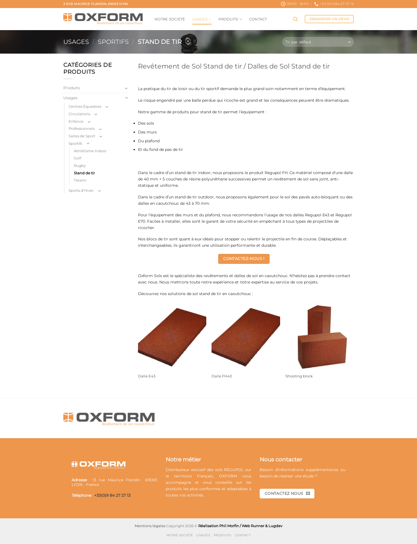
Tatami (80, 180)
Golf (77, 158)
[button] (295, 19)
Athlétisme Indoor (90, 151)
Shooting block (299, 376)
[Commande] (318, 42)
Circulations (79, 114)
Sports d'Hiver (81, 190)
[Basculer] (126, 88)
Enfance (76, 121)
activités (195, 495)
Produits (230, 19)
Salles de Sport (82, 136)
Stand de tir (84, 173)
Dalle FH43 (222, 376)
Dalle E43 (146, 376)
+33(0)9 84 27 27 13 (112, 495)
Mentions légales (150, 526)
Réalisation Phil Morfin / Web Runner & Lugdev (240, 526)
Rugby (80, 165)
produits (174, 488)
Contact (258, 19)
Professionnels (82, 128)
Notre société (170, 19)
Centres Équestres (85, 106)
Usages (201, 19)
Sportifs (113, 41)
